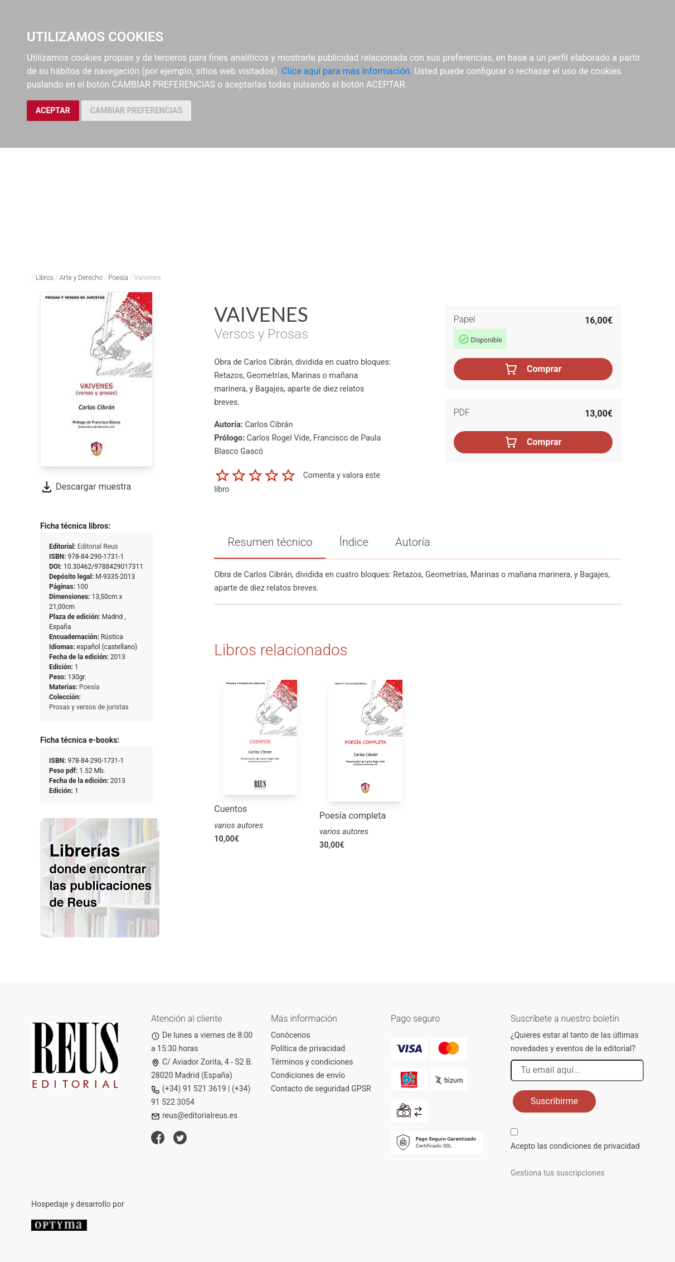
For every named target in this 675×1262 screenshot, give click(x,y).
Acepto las (575, 1146)
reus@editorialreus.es (194, 1115)
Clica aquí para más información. (346, 71)
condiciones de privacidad (594, 1146)
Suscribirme (554, 1101)
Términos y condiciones (312, 1061)
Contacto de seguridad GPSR (321, 1088)
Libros (45, 278)
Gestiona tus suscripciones (558, 1172)
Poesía (118, 278)
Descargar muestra (85, 486)
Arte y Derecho (81, 278)
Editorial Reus (97, 546)
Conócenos (290, 1035)
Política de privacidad (308, 1048)
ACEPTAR (53, 110)
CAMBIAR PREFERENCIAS (136, 110)
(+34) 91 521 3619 (188, 1088)
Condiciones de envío (308, 1075)
